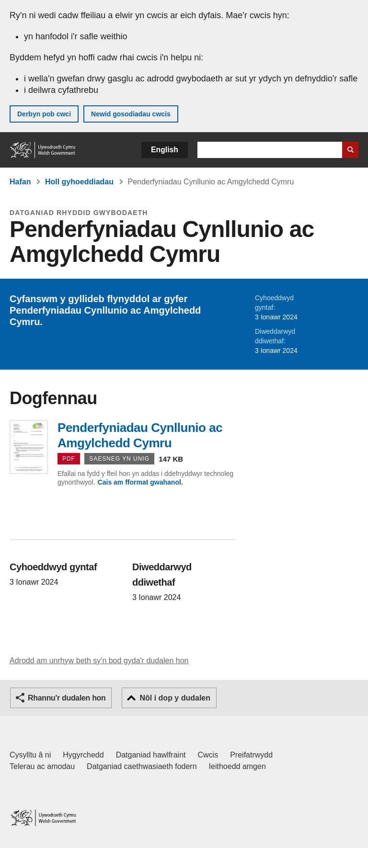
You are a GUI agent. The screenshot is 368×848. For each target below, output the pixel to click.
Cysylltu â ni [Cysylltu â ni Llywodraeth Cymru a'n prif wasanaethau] (30, 755)
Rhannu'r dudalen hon (66, 698)
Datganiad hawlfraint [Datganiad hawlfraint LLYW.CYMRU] (151, 755)
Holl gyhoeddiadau (79, 182)
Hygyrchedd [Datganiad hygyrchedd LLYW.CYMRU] (83, 755)
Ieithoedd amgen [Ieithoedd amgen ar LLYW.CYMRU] (237, 766)
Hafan (20, 182)
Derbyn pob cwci (44, 114)
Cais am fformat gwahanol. (140, 482)
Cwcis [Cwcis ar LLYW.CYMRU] (208, 755)
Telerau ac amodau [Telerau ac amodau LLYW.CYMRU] (42, 766)
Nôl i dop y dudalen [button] (174, 698)
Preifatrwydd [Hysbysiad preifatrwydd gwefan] (251, 755)
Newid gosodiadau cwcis (131, 114)
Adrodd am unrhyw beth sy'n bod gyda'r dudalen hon (99, 660)
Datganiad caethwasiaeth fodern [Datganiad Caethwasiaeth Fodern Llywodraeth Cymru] (142, 766)
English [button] (164, 150)
